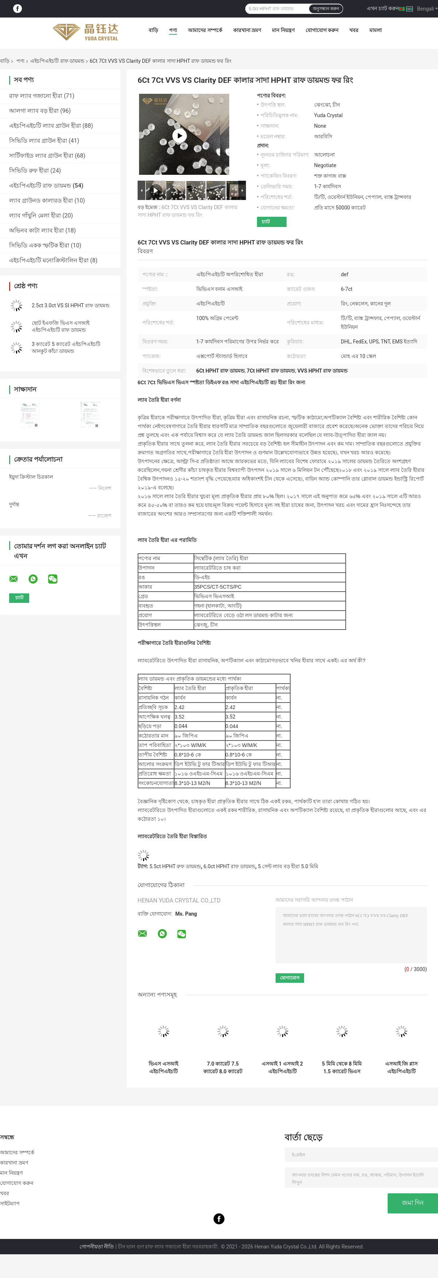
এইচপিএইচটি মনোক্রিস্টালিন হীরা (49, 260)
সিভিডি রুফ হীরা (29, 170)
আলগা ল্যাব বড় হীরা (34, 110)
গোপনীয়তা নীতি (97, 1247)
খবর (353, 30)
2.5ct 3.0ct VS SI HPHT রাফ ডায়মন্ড (71, 305)
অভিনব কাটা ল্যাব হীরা (36, 230)
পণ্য (173, 30)
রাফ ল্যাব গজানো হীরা (35, 95)
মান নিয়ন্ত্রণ (283, 30)
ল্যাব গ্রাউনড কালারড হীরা (41, 200)
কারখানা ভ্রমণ (247, 30)
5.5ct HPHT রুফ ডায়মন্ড (174, 866)
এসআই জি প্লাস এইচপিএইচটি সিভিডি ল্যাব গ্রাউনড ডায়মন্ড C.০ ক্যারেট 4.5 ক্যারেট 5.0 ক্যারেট (401, 1068)
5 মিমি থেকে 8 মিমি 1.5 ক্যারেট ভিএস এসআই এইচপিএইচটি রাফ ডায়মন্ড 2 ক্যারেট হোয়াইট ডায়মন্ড (342, 1068)
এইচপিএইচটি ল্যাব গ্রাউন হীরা (45, 125)
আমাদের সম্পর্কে (205, 30)
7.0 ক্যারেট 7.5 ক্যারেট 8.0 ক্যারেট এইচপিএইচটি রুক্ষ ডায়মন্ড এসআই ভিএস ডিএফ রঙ (222, 1068)
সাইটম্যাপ (10, 1203)
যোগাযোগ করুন (322, 30)
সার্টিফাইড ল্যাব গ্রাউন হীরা (41, 155)
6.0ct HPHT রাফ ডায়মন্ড (229, 866)
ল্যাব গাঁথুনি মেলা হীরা (35, 215)
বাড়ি (153, 30)
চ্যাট (266, 221)
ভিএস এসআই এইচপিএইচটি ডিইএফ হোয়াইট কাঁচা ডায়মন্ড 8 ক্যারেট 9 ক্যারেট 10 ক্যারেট (163, 1068)
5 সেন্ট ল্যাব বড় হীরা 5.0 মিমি (288, 866)
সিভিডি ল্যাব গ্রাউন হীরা (38, 140)
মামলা (375, 30)
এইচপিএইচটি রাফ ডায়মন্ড (57, 61)
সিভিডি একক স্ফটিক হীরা (39, 245)
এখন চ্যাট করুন (383, 8)
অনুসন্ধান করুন (326, 8)
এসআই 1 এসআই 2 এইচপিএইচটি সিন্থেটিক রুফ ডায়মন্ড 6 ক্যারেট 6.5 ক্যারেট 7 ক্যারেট (282, 1068)
